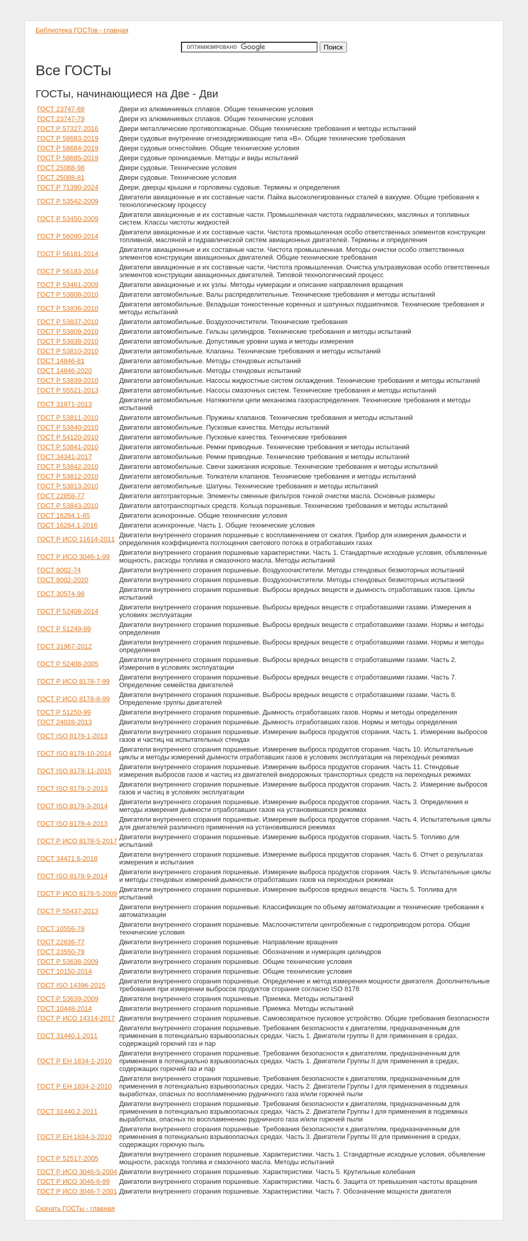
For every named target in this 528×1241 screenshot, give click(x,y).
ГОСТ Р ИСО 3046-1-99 (73, 556)
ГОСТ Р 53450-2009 (67, 219)
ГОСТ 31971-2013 (64, 404)
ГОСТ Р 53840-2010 (67, 427)
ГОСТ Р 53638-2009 (67, 961)
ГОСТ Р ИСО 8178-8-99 (73, 699)
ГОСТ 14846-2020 (64, 371)
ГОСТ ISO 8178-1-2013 (72, 736)
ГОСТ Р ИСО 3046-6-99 (73, 1181)
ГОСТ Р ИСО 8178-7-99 (73, 681)
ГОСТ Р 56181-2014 (67, 254)
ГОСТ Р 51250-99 (64, 712)
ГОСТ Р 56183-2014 (67, 271)
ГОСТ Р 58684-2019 (67, 148)
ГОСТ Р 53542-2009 (67, 201)
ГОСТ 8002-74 (59, 570)
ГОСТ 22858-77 (61, 496)
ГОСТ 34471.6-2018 (67, 858)
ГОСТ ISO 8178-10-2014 (74, 753)
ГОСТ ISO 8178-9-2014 (72, 876)
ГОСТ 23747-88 (61, 109)
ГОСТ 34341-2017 (64, 457)
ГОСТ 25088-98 (61, 168)
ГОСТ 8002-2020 (62, 580)
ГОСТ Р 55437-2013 (67, 911)
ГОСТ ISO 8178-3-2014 (72, 806)
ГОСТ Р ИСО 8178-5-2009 (77, 893)
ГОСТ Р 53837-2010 (67, 322)
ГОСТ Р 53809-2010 (67, 331)
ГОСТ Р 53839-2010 (67, 380)
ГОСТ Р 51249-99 (64, 629)
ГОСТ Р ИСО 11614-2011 (76, 539)
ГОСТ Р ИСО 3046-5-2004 (77, 1172)
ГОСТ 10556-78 (61, 928)
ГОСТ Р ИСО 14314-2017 (76, 1018)
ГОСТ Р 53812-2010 (67, 476)
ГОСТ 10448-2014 (64, 1008)
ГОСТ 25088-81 (61, 177)
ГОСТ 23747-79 (61, 119)
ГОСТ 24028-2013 (64, 722)
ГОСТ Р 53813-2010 (67, 486)
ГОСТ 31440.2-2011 (67, 1111)
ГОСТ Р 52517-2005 (67, 1158)
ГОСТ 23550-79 (61, 952)
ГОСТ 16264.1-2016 (67, 525)
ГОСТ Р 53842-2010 (67, 466)
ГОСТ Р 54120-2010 (67, 437)
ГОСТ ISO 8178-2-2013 (72, 788)
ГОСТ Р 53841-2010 (67, 447)
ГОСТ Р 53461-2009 (67, 284)
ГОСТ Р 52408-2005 (67, 664)
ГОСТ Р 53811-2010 (67, 417)
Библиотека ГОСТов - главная (82, 30)
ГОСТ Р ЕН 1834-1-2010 (74, 1061)
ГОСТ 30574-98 (61, 594)
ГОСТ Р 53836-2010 (67, 308)
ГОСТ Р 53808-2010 (67, 294)
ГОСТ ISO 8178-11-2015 (74, 771)
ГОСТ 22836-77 (61, 942)
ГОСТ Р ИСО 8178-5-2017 (77, 841)
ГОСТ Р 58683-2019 (67, 138)
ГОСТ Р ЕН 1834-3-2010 (74, 1137)
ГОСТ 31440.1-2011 (67, 1036)
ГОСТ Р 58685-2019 (67, 158)
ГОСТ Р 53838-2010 (67, 341)
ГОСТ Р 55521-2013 (67, 390)
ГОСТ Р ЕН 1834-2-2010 (74, 1086)
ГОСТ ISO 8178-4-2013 (72, 823)
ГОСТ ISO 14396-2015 (71, 985)
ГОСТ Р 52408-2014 (67, 611)
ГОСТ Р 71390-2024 (67, 187)
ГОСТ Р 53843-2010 (67, 505)
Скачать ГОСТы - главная (75, 1208)
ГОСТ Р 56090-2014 (67, 236)
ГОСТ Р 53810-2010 (67, 351)
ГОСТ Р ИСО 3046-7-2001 (77, 1191)
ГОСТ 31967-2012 (64, 646)
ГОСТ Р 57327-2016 (67, 128)
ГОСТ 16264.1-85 (63, 515)
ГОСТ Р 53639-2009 (67, 998)
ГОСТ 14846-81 (61, 361)
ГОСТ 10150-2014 (64, 971)
